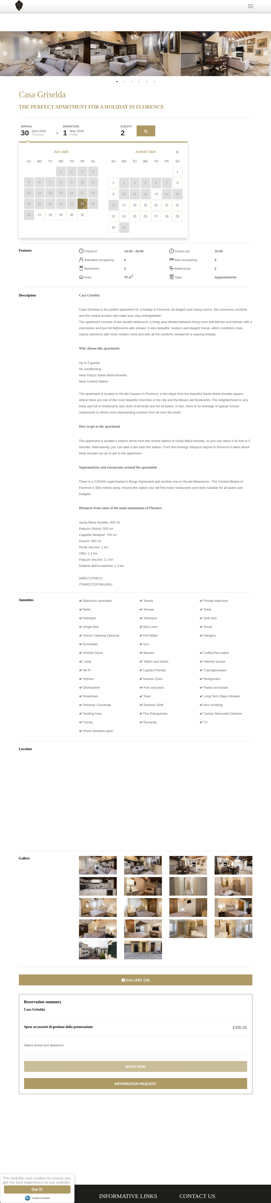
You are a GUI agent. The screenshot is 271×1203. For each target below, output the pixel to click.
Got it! (37, 1189)
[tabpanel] (45, 53)
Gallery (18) (135, 980)
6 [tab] (154, 81)
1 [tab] (117, 81)
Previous (4, 53)
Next (266, 53)
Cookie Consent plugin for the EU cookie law (37, 1198)
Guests (126, 126)
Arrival (27, 126)
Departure (71, 126)
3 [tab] (131, 81)
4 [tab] (139, 81)
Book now (135, 1067)
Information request (135, 1084)
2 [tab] (124, 81)
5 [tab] (146, 81)
